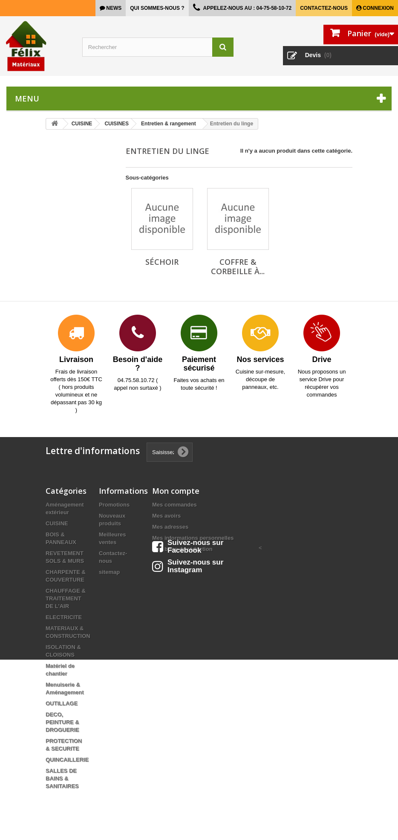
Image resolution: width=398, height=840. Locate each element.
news (113, 8)
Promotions (114, 504)
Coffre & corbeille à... (238, 266)
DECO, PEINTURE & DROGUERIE (62, 722)
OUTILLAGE (62, 703)
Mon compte (175, 491)
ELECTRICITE (64, 617)
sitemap (109, 572)
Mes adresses (170, 527)
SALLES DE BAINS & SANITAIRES (62, 778)
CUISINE (57, 523)
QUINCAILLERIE (67, 759)
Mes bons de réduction (182, 549)
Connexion (377, 8)
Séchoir (162, 262)
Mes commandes (174, 504)
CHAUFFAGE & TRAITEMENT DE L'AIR (66, 598)
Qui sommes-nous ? (157, 8)
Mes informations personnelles (193, 538)
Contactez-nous (324, 8)
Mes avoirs (166, 516)
